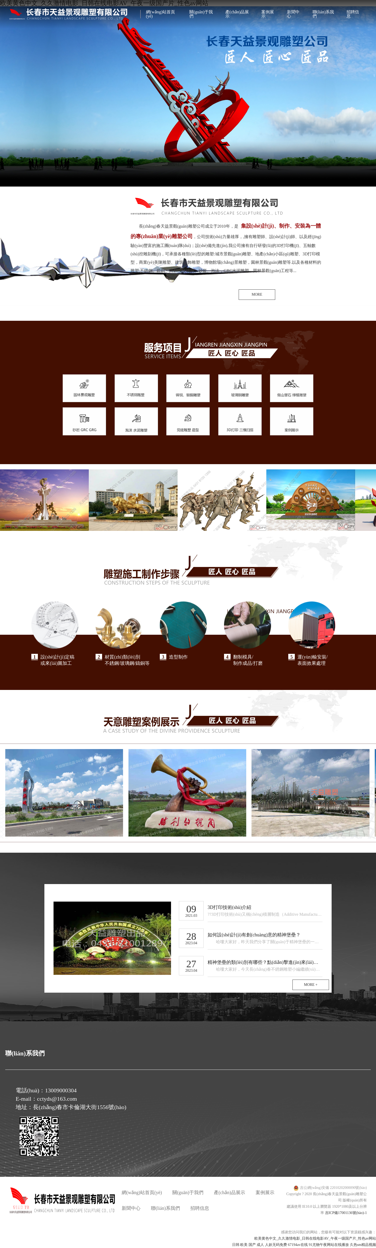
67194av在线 (298, 1245)
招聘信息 (352, 14)
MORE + (311, 985)
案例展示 (267, 14)
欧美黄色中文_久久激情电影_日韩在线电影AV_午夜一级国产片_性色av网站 (315, 1238)
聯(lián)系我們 (323, 14)
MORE (257, 294)
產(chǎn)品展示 (237, 14)
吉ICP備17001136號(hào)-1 (346, 1213)
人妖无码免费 (276, 1245)
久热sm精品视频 (363, 1245)
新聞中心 (293, 14)
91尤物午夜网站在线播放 (329, 1245)
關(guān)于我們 (201, 14)
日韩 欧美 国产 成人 (248, 1245)
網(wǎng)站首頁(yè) (160, 14)
